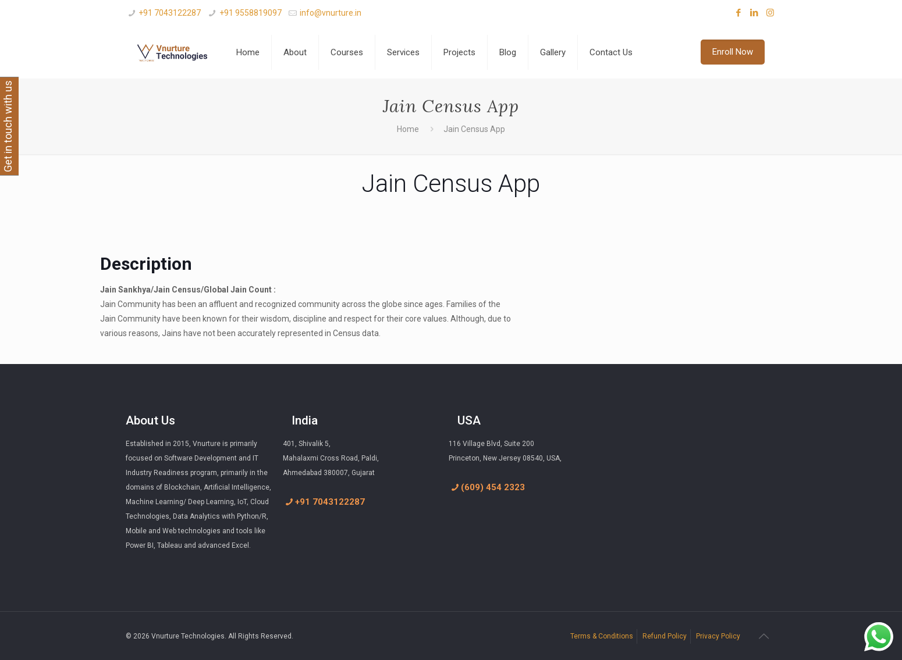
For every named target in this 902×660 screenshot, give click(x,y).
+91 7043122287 (170, 12)
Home (408, 129)
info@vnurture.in (330, 12)
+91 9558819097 (250, 12)
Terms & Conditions (601, 636)
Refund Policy (664, 636)
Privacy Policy (718, 636)
